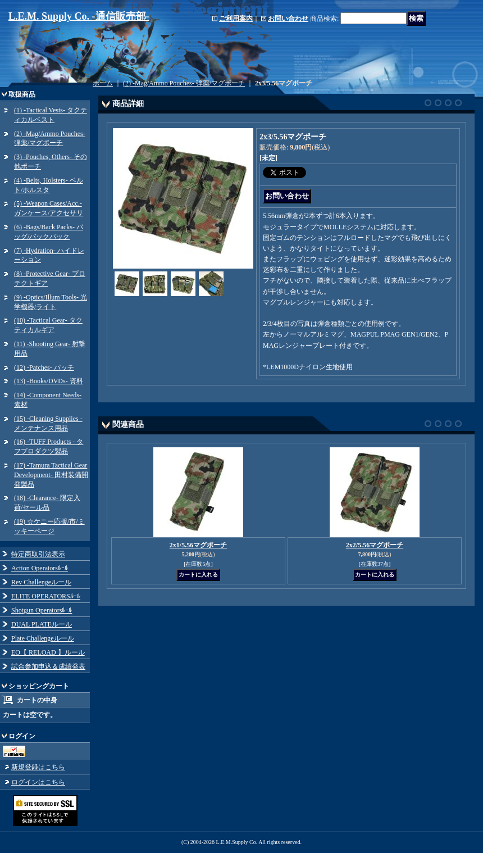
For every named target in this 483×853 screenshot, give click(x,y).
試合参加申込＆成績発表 (48, 666)
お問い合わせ (288, 18)
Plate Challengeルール (42, 638)
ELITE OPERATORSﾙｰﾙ (45, 596)
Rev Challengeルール (41, 582)
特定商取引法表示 (38, 554)
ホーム (103, 83)
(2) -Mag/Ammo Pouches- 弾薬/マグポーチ (184, 83)
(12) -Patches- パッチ (44, 367)
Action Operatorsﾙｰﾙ (39, 568)
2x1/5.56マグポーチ (198, 545)
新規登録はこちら (38, 767)
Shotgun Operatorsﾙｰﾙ (41, 610)
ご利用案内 (236, 18)
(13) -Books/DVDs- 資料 (48, 381)
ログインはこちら (38, 782)
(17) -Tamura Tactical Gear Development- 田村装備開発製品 (51, 474)
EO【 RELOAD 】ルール (48, 652)
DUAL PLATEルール (41, 624)
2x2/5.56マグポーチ (374, 545)
